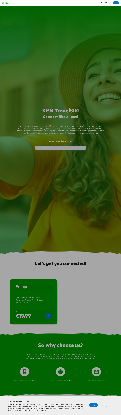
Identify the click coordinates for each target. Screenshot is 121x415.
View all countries (22, 303)
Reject (103, 405)
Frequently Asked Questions (104, 3)
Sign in (116, 3)
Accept (93, 405)
